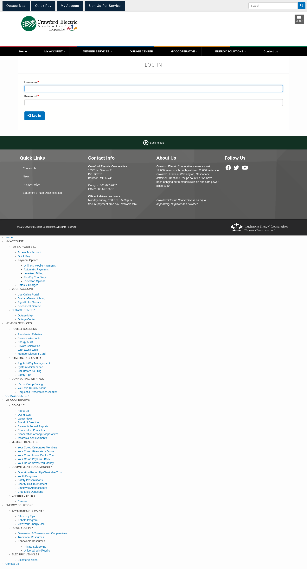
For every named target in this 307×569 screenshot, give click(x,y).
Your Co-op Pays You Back (34, 459)
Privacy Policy (31, 184)
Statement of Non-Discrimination (42, 192)
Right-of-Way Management (34, 363)
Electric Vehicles (27, 559)
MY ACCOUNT (54, 51)
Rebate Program (28, 520)
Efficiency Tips (26, 516)
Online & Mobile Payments (40, 265)
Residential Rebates (30, 334)
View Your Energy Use (31, 524)
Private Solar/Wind (29, 345)
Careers (22, 501)
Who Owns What (28, 349)
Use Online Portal (28, 294)
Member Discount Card (32, 353)
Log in (34, 115)
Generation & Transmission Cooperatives (42, 533)
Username (31, 82)
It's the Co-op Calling (30, 384)
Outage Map (25, 315)
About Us (23, 410)
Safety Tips (24, 374)
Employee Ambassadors (32, 487)
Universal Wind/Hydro (37, 550)
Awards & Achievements (32, 438)
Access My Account (29, 252)
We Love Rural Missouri (32, 388)
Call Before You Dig (29, 371)
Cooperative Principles (31, 430)
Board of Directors (29, 422)
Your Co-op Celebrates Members (37, 447)
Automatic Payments (36, 269)
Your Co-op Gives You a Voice (36, 451)
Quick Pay (24, 256)
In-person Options (34, 281)
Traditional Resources (31, 537)
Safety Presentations (30, 480)
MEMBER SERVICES (97, 51)
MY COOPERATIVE (184, 51)
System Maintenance (30, 367)
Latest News (25, 418)
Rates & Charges (28, 285)
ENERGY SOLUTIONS (230, 51)
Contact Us (271, 51)
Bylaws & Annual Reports (33, 426)
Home (23, 51)
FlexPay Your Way (35, 277)
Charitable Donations (30, 491)
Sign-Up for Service (29, 302)
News (26, 176)
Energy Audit (25, 342)
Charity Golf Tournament (32, 484)
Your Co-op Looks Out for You (36, 455)
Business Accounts (29, 338)
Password (30, 96)
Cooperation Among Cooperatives (38, 434)
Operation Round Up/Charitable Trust (40, 472)
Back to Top (157, 142)
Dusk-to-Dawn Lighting (31, 298)
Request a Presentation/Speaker (37, 392)
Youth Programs (27, 476)
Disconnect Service (29, 306)
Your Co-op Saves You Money (36, 463)
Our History (24, 414)
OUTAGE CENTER (141, 51)
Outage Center (26, 319)
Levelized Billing (33, 273)
